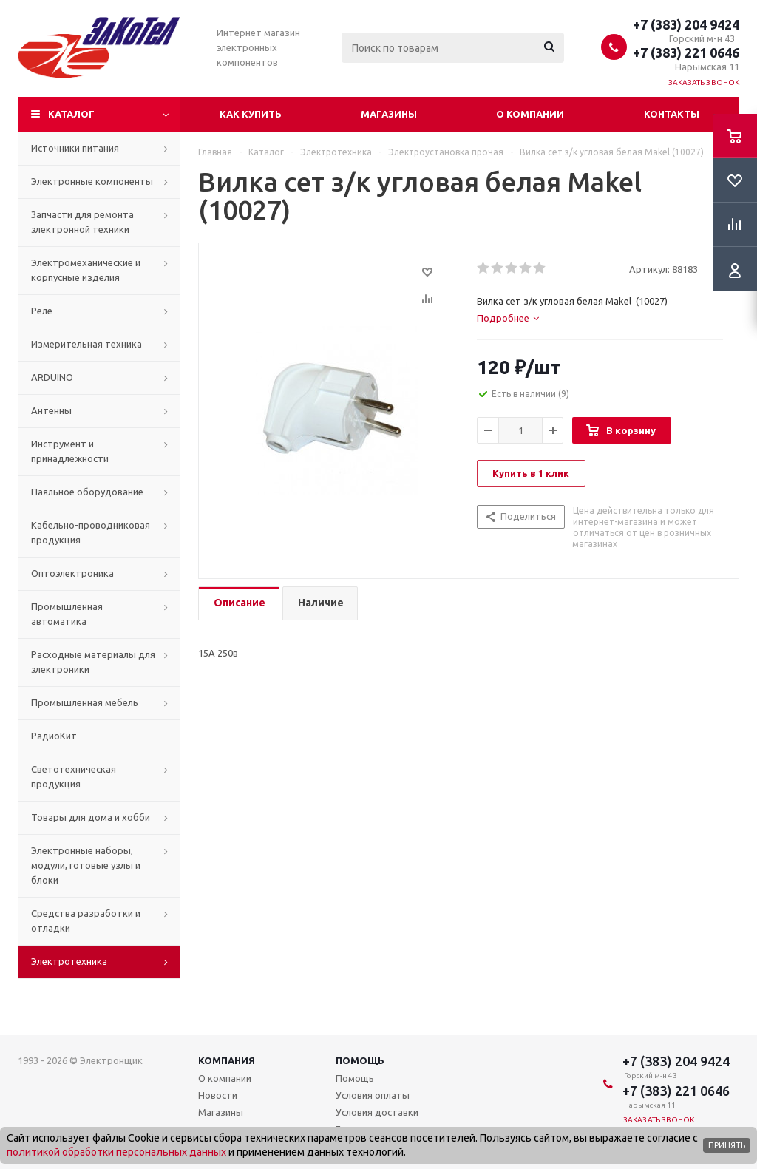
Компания (226, 1060)
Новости (217, 1095)
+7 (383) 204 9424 (686, 24)
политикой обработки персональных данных (116, 1152)
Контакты (671, 114)
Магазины (389, 114)
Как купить (251, 114)
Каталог (71, 114)
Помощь (360, 1060)
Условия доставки (377, 1112)
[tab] (508, 318)
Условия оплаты (373, 1095)
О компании (530, 114)
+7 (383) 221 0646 (686, 52)
